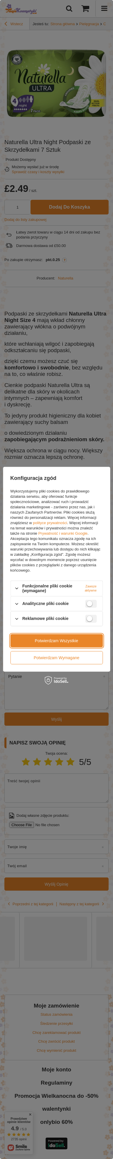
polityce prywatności (50, 523)
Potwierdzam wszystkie (56, 640)
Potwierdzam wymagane (57, 657)
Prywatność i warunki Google (62, 533)
